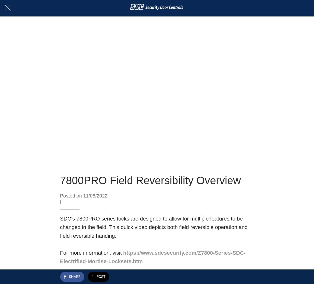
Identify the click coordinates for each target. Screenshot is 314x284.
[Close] (8, 8)
